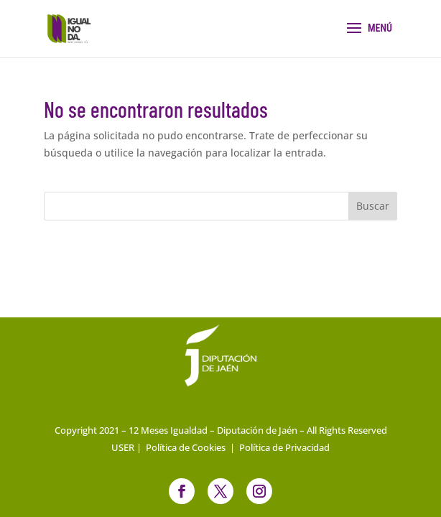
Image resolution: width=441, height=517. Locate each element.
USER (122, 447)
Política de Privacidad (284, 447)
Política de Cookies (186, 447)
